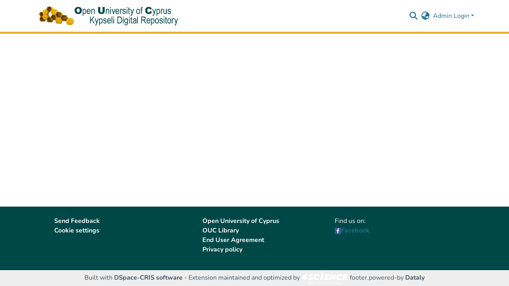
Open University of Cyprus (240, 221)
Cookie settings (76, 230)
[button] (414, 16)
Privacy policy (222, 249)
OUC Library (220, 230)
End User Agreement (233, 240)
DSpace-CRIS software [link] (148, 277)
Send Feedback (77, 221)
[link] (324, 277)
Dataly (415, 277)
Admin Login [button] (452, 16)
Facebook (355, 230)
